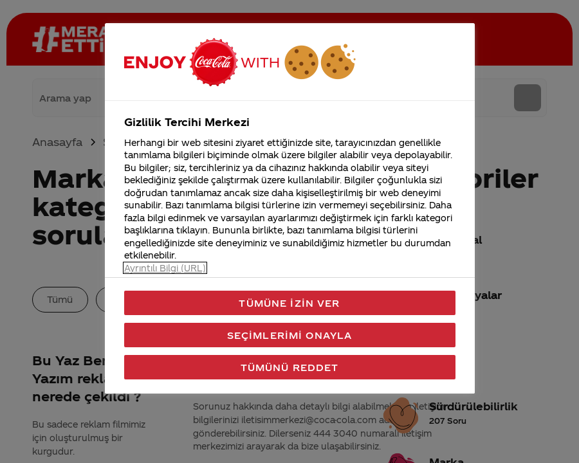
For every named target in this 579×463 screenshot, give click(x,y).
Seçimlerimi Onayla (290, 335)
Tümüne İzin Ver (289, 303)
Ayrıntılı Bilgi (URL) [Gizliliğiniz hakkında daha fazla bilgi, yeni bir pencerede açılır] (165, 268)
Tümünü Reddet (290, 367)
